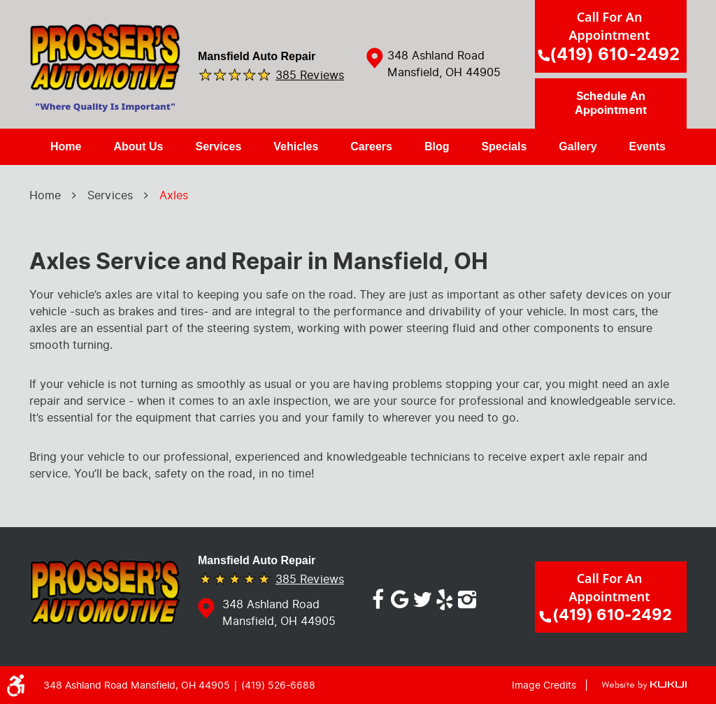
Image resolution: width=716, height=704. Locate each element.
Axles (173, 195)
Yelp (445, 597)
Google (400, 597)
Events (647, 146)
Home (65, 146)
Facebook (377, 597)
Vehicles (295, 146)
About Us (138, 146)
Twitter (422, 597)
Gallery (577, 146)
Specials (504, 146)
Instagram (467, 597)
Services (218, 146)
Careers (371, 146)
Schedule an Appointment (611, 103)
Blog (437, 146)
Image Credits (544, 685)
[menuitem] (65, 147)
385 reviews (309, 74)
